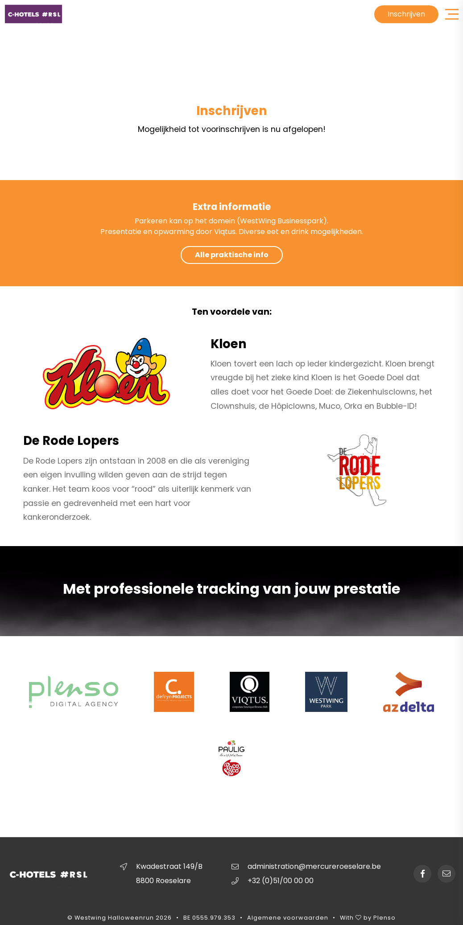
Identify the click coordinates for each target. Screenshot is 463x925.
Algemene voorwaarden (287, 918)
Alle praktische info (232, 255)
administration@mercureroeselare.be (314, 866)
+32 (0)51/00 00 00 (281, 881)
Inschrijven (406, 14)
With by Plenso (368, 918)
